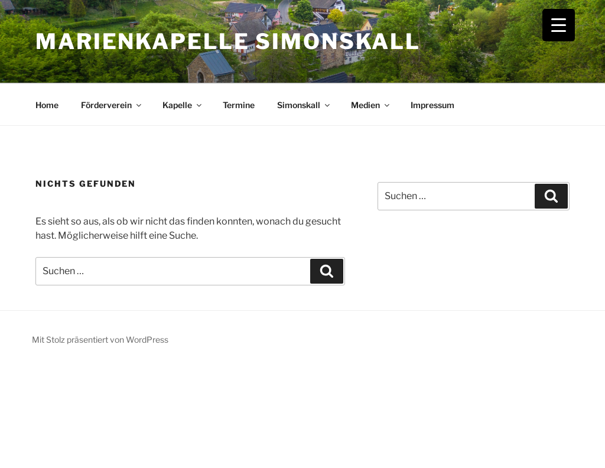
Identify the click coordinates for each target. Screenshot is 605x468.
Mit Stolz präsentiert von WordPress (100, 339)
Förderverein (112, 105)
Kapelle (182, 105)
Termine (239, 105)
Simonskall (304, 105)
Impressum (432, 105)
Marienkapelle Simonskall (228, 41)
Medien (371, 105)
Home (46, 105)
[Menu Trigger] (558, 25)
